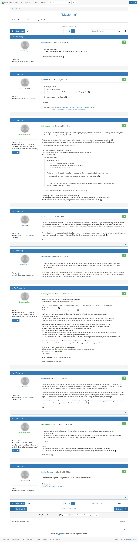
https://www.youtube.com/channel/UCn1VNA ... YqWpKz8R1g (72, 107)
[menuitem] (43, 2)
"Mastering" (69, 14)
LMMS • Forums (10, 3)
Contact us (27, 539)
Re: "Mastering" (17, 37)
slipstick (24, 225)
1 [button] (69, 31)
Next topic (122, 509)
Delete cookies (41, 539)
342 (18, 59)
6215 (18, 142)
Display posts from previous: (53, 515)
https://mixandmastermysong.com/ (53, 486)
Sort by (76, 515)
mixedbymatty (24, 480)
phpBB (61, 534)
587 (18, 96)
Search (119, 31)
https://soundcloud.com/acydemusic (73, 110)
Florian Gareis (131, 539)
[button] (65, 31)
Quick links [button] (25, 2)
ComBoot (122, 539)
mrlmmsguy (24, 51)
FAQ (35, 2)
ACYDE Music (24, 88)
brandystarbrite (24, 134)
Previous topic (17, 509)
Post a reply (17, 31)
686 (18, 233)
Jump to (123, 522)
